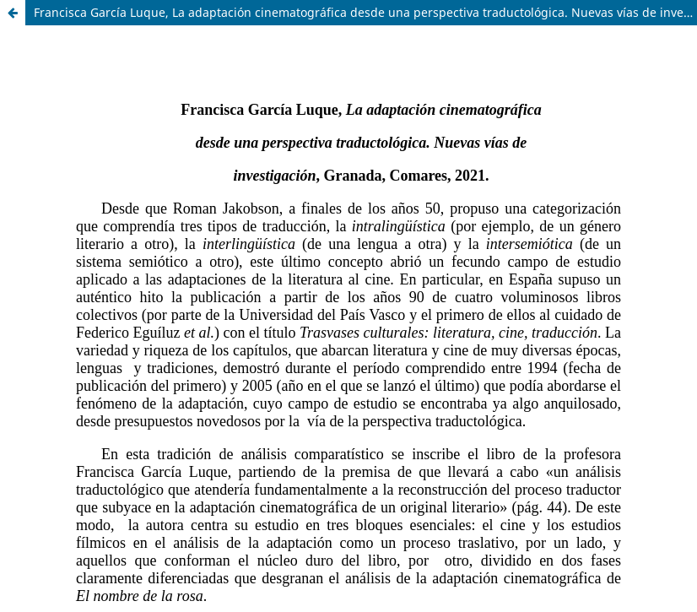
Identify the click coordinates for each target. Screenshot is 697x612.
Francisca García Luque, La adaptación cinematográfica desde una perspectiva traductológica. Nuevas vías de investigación (365, 12)
